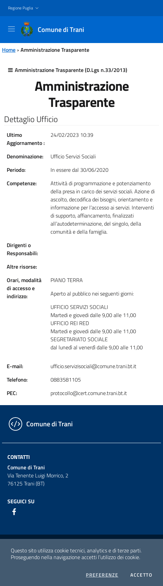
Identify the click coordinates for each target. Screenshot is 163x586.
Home (8, 50)
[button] (24, 8)
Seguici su (20, 501)
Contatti (18, 457)
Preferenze (102, 575)
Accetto (141, 575)
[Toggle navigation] (11, 29)
